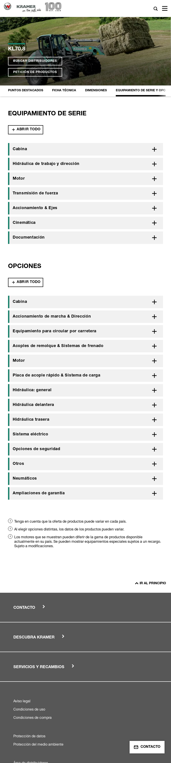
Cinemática (24, 160)
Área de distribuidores (30, 699)
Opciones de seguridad (36, 386)
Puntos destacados (25, 27)
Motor (19, 116)
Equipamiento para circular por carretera (54, 268)
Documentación (29, 175)
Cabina (20, 86)
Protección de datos (29, 673)
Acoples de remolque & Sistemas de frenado (58, 283)
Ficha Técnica (64, 27)
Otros (18, 401)
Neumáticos (25, 416)
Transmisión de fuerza (35, 130)
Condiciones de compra (32, 654)
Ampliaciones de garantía (39, 430)
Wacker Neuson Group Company (72, 748)
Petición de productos (35, 20)
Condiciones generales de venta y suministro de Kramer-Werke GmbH (69, 708)
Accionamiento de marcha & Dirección (52, 254)
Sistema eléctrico (30, 371)
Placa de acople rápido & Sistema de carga (56, 312)
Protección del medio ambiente (38, 681)
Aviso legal (22, 638)
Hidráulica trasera (31, 357)
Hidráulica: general (32, 327)
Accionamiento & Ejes (35, 145)
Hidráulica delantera (33, 342)
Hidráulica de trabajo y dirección (46, 101)
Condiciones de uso (29, 646)
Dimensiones (96, 27)
